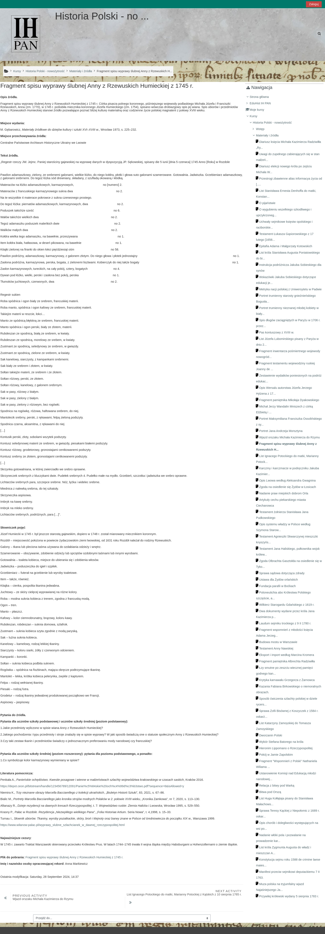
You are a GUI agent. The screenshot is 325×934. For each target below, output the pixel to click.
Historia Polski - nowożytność (275, 122)
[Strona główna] (26, 34)
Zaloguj (314, 4)
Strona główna (262, 97)
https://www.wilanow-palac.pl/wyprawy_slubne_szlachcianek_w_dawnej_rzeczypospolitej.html (62, 825)
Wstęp (263, 129)
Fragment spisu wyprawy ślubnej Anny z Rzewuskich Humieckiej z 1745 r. (74, 857)
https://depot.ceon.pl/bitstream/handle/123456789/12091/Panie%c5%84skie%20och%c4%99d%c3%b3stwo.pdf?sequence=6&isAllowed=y (92, 786)
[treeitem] (286, 502)
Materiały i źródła (270, 135)
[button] (319, 33)
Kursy (257, 116)
